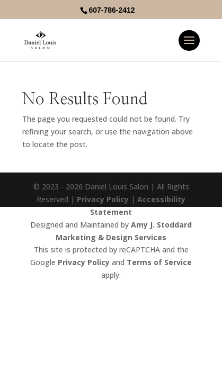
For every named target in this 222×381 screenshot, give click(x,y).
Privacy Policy (103, 199)
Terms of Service (159, 262)
